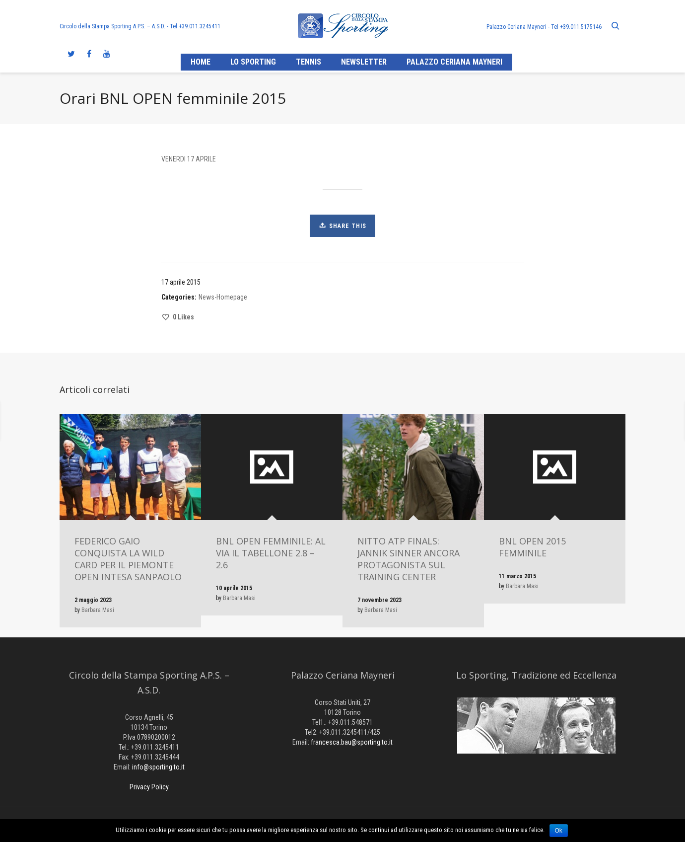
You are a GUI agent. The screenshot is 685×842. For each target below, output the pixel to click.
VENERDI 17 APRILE (188, 159)
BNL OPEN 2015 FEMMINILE (532, 547)
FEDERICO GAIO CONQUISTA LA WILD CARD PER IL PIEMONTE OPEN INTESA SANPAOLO (128, 559)
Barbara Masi (97, 610)
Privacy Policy (149, 787)
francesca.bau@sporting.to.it (352, 742)
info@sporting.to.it (158, 767)
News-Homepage (223, 297)
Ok (558, 830)
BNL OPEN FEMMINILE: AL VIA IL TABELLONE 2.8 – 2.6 (271, 553)
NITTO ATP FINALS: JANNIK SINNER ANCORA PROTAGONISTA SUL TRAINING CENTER (408, 559)
